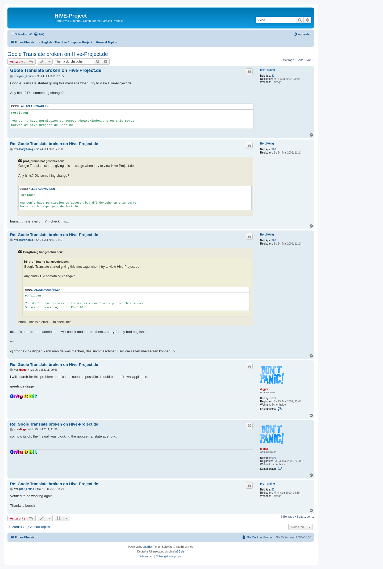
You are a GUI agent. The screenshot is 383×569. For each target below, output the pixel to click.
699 (274, 398)
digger (264, 389)
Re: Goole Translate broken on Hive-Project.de (54, 143)
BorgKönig (267, 143)
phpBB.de (178, 551)
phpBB (147, 546)
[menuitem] (39, 34)
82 (273, 75)
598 (274, 149)
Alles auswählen (34, 106)
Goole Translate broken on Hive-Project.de (57, 54)
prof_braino (267, 69)
